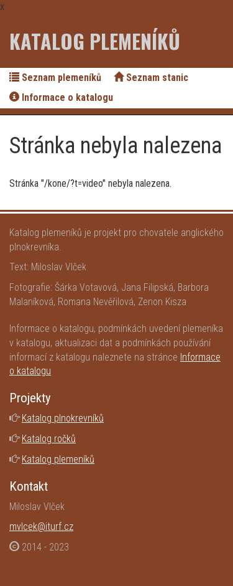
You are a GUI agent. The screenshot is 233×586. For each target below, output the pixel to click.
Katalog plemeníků (94, 40)
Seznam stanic (151, 77)
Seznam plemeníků (55, 77)
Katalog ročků (49, 439)
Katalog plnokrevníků (63, 418)
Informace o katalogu (61, 97)
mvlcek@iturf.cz (41, 526)
